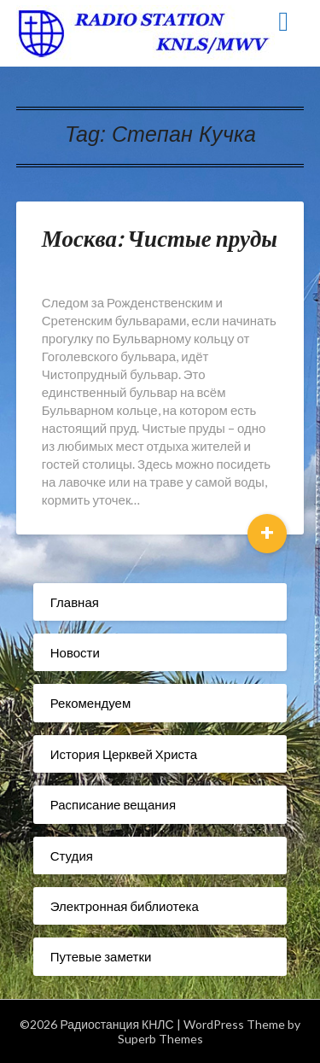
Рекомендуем (90, 702)
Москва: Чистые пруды (159, 238)
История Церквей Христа (123, 754)
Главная (74, 602)
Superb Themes (160, 1038)
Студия (71, 855)
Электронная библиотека (124, 906)
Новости (75, 652)
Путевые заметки (101, 956)
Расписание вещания (113, 804)
